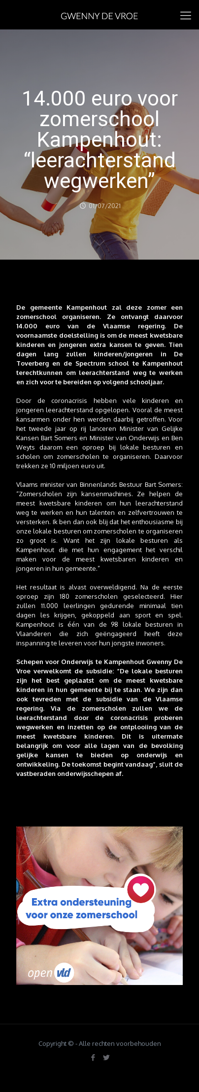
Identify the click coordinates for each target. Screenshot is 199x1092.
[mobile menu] (185, 14)
